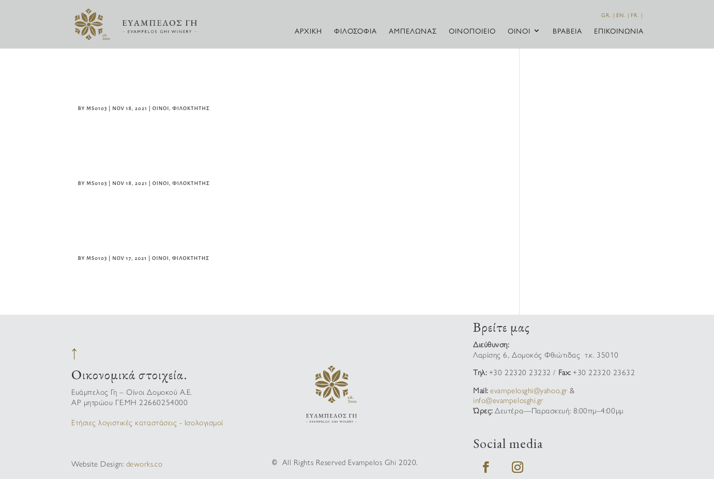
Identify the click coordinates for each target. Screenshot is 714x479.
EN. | (622, 15)
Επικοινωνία (619, 31)
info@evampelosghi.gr (508, 399)
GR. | (608, 15)
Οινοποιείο (472, 31)
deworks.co (144, 463)
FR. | (637, 15)
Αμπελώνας (413, 31)
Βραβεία (567, 31)
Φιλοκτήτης (190, 108)
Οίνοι (519, 31)
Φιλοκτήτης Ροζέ (139, 163)
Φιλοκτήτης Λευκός (147, 237)
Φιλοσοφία (355, 31)
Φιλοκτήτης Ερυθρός (151, 88)
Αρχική (308, 31)
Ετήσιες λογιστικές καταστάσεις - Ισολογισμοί (147, 421)
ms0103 (96, 108)
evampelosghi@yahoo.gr (528, 389)
